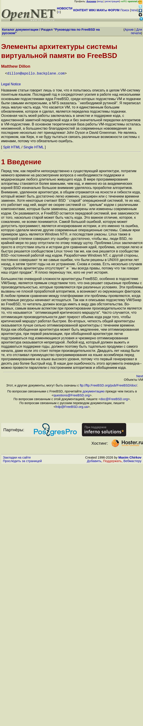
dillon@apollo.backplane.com (35, 73)
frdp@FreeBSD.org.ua (71, 406)
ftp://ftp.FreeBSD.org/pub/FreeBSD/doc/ (108, 385)
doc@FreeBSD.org (114, 398)
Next (139, 375)
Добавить (94, 460)
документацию (93, 391)
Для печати (136, 31)
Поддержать (112, 460)
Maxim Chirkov (129, 457)
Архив (129, 29)
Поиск (124, 10)
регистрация (112, 1)
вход (100, 1)
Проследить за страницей (22, 460)
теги (134, 10)
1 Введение (21, 161)
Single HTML (33, 147)
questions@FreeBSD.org (72, 395)
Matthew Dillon (15, 66)
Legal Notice (11, 84)
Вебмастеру (132, 460)
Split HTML (12, 147)
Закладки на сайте (17, 457)
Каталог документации (20, 29)
